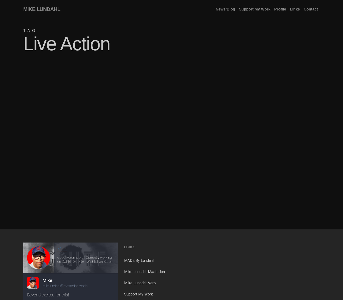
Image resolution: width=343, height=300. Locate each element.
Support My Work (138, 294)
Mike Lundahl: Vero (140, 283)
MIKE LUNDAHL (41, 9)
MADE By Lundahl (139, 260)
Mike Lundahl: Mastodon (144, 271)
